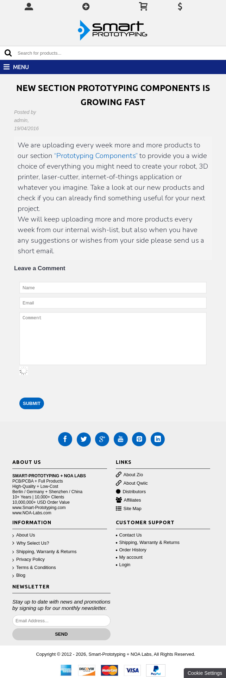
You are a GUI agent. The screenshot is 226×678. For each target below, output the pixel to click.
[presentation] (72, 380)
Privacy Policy (28, 560)
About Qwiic (132, 483)
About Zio (129, 475)
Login (123, 564)
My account (129, 557)
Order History (131, 549)
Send (61, 634)
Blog (18, 576)
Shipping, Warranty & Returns (44, 552)
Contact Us (129, 535)
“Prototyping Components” (96, 156)
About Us (23, 535)
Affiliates (128, 500)
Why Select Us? (30, 543)
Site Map (129, 509)
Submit (31, 403)
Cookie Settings (205, 673)
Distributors (131, 492)
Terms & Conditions (34, 568)
